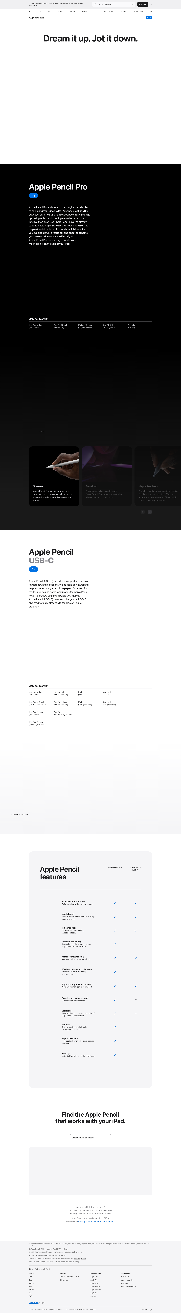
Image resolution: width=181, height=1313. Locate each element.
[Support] (123, 11)
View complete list (80, 1259)
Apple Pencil (36, 17)
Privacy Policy (71, 1309)
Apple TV (93, 1280)
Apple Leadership (127, 1280)
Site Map (93, 1309)
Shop (149, 17)
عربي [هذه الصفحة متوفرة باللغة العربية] (150, 1309)
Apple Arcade (95, 1286)
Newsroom (125, 1277)
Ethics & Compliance (128, 1286)
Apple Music (94, 1283)
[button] (114, 4)
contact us (109, 1221)
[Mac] (39, 11)
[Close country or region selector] (151, 4)
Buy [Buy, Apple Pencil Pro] (33, 195)
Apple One (94, 1277)
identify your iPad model (89, 1221)
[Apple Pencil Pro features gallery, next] (150, 512)
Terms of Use (83, 1309)
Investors (124, 1283)
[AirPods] (84, 11)
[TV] (95, 11)
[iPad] (49, 11)
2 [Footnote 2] (38, 606)
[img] (54, 464)
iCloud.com (64, 1280)
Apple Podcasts (95, 1290)
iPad (30, 1280)
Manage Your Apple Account (69, 1277)
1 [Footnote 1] (37, 229)
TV (30, 1293)
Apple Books (94, 1293)
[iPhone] (60, 11)
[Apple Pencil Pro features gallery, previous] (143, 512)
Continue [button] (142, 4)
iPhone (31, 1283)
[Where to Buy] (138, 11)
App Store (93, 1296)
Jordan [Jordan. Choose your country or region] (144, 1309)
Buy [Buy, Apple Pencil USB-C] (33, 569)
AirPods (31, 1290)
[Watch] (72, 11)
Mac (30, 1277)
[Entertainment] (109, 11)
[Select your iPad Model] (90, 1137)
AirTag (31, 1296)
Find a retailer (33, 1303)
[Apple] (30, 11)
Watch (31, 1286)
